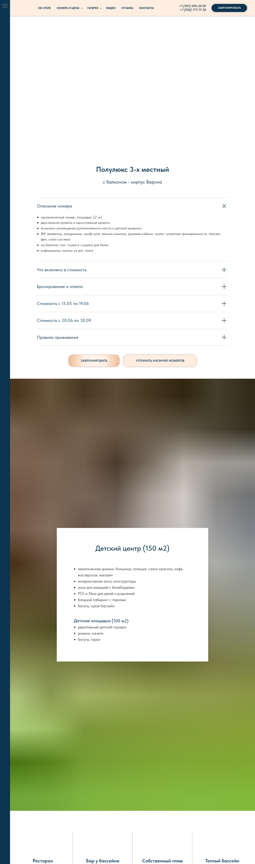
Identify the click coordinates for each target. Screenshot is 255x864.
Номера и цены (68, 8)
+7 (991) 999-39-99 (192, 6)
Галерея (93, 8)
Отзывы (127, 8)
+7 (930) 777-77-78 (192, 10)
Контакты (146, 8)
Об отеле (44, 8)
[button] (160, 361)
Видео (111, 8)
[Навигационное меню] (5, 6)
